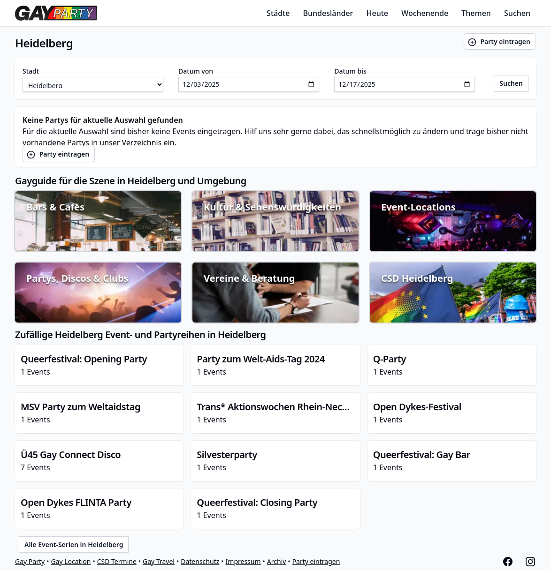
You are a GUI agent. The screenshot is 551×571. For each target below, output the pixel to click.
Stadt (31, 71)
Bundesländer (328, 13)
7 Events (99, 460)
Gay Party (30, 561)
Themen (476, 13)
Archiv (276, 561)
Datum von (195, 71)
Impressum (243, 561)
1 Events (99, 365)
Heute (378, 13)
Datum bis (350, 71)
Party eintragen (498, 42)
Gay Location (71, 561)
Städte (278, 13)
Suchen (517, 13)
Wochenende (424, 13)
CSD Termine (117, 561)
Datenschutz (200, 561)
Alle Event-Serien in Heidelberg (73, 544)
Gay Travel (159, 561)
